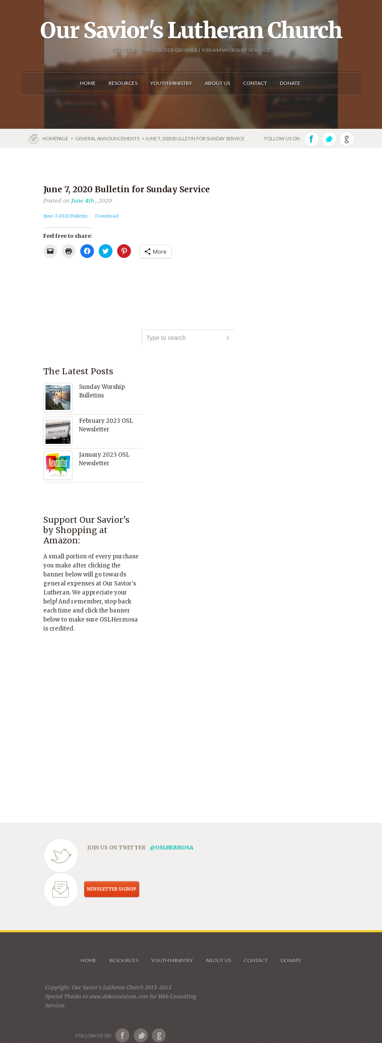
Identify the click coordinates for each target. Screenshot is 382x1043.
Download (106, 216)
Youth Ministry (172, 960)
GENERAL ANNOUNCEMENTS (107, 138)
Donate (291, 960)
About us (218, 960)
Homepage (55, 138)
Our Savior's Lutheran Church (191, 30)
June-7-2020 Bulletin (65, 216)
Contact (256, 960)
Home (89, 960)
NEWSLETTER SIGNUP (111, 889)
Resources (123, 960)
